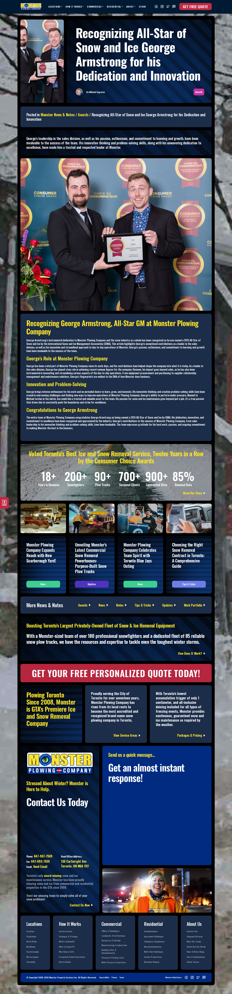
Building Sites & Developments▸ (109, 951)
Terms (121, 977)
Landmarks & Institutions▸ (113, 935)
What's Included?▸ (67, 941)
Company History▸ (195, 936)
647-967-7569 (42, 856)
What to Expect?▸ (67, 946)
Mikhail (92, 92)
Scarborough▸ (32, 951)
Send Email (39, 866)
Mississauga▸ (32, 956)
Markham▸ (30, 946)
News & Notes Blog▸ (195, 951)
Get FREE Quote (195, 6)
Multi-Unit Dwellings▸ (153, 951)
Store (142, 6)
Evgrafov (101, 92)
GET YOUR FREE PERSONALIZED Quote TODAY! (116, 673)
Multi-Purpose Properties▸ (114, 962)
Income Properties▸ (153, 956)
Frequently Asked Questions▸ (72, 956)
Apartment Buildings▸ (154, 936)
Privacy (114, 977)
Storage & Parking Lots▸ (113, 957)
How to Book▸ (65, 961)
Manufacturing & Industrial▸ (114, 945)
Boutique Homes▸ (151, 961)
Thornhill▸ (30, 961)
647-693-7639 (40, 861)
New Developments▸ (153, 946)
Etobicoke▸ (31, 936)
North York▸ (31, 941)
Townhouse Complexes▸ (154, 941)
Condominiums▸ (151, 931)
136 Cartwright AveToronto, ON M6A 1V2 (75, 863)
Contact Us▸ (192, 931)
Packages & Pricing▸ (68, 936)
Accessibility (104, 977)
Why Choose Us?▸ (66, 951)
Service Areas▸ (65, 931)
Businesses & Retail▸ (111, 940)
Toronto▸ (30, 931)
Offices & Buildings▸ (110, 931)
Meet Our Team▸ (194, 941)
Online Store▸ (193, 961)
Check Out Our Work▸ (196, 946)
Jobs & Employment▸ (196, 956)
